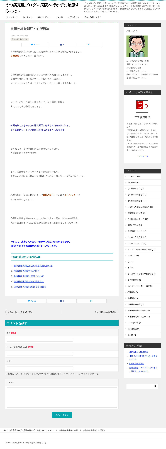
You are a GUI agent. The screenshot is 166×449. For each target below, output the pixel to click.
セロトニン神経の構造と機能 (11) (141, 249)
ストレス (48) (133, 256)
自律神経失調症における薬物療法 (30, 287)
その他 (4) (132, 335)
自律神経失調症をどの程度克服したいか (33, 266)
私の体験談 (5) (134, 182)
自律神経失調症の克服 (20, 39)
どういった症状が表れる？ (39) (140, 207)
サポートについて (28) (137, 243)
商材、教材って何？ (93, 17)
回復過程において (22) (137, 231)
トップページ (12, 17)
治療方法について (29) (137, 213)
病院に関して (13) (135, 225)
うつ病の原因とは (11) (137, 195)
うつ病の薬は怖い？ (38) (138, 219)
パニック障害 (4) (134, 323)
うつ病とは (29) (134, 176)
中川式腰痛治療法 (136, 364)
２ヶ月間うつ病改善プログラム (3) (142, 274)
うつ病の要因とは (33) (137, 201)
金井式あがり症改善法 (138, 352)
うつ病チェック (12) (136, 188)
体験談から (27, 17)
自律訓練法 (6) (134, 298)
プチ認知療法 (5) (134, 280)
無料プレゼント (43, 17)
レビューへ (143, 156)
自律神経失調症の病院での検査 (29, 276)
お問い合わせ (73, 17)
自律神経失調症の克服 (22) (139, 317)
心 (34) (130, 262)
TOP (30, 430)
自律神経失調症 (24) (136, 304)
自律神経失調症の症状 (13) (139, 310)
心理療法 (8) (133, 292)
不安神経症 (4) (134, 329)
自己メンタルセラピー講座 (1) (140, 286)
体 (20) (130, 268)
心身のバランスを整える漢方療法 (20, 312)
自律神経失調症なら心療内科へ (29, 281)
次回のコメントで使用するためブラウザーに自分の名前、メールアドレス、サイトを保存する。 (54, 374)
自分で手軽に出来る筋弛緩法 (105, 312)
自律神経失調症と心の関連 (27, 271)
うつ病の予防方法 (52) (137, 237)
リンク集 (59, 17)
